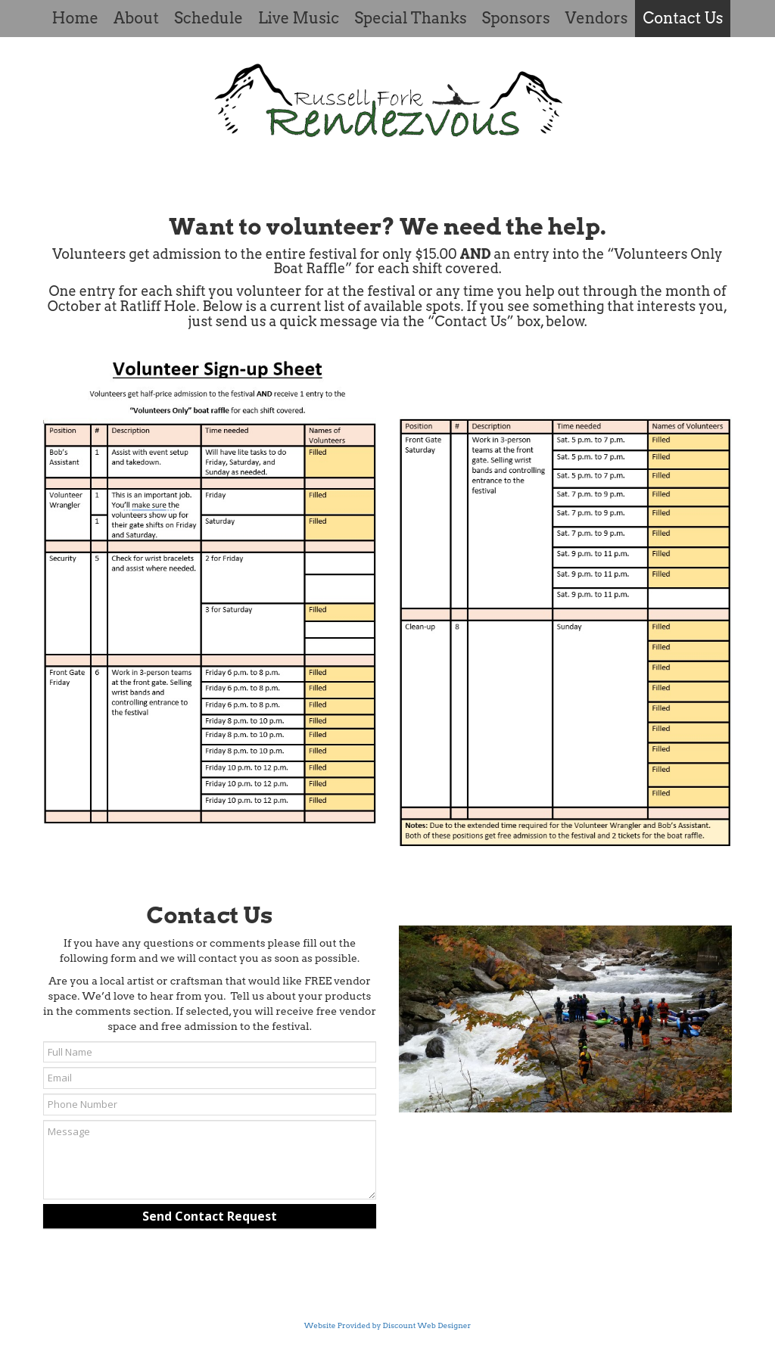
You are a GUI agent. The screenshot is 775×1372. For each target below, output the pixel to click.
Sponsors (516, 18)
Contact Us (683, 18)
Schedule (208, 18)
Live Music (298, 18)
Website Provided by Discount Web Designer (388, 1325)
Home (75, 18)
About (136, 18)
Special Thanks (410, 18)
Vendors (596, 18)
